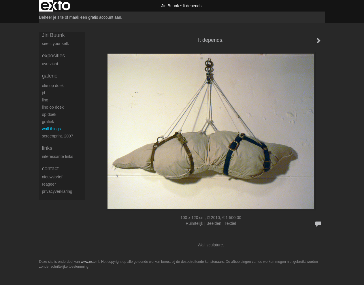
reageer (49, 184)
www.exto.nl (90, 262)
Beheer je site (51, 17)
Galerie (50, 76)
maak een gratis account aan (95, 17)
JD (43, 92)
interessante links (57, 156)
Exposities (53, 55)
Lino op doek (53, 107)
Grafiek (48, 121)
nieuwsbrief (52, 177)
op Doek (49, 114)
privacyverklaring (57, 191)
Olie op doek (53, 85)
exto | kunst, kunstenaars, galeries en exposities (55, 6)
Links (47, 148)
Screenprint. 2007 (57, 136)
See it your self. (55, 43)
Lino (45, 100)
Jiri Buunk (170, 5)
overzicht (50, 63)
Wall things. (52, 129)
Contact (50, 168)
